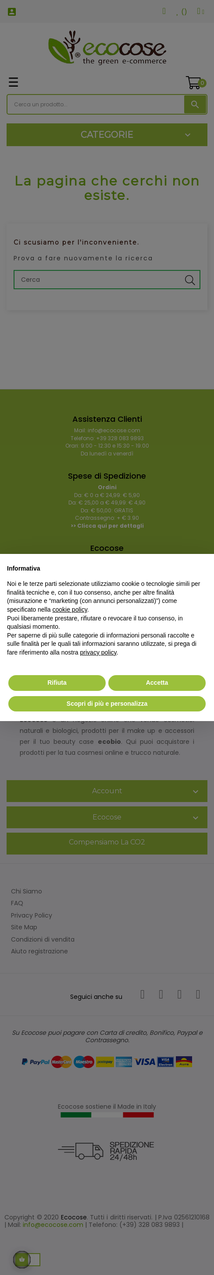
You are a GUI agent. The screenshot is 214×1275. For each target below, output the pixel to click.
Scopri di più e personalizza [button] (107, 703)
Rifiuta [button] (57, 682)
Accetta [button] (157, 682)
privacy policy (98, 652)
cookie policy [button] (70, 609)
